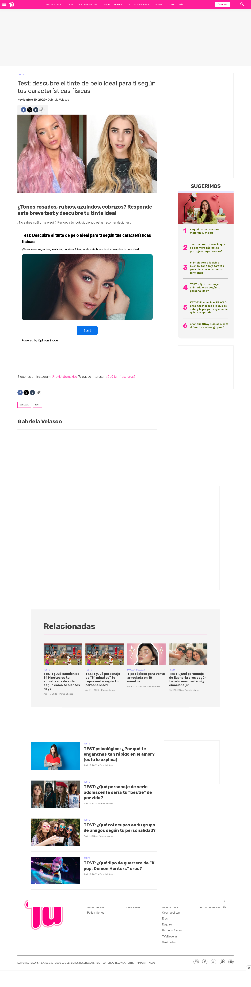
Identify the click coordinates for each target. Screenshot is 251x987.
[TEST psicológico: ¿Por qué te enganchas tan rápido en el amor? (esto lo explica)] (55, 756)
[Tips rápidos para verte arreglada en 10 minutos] (146, 654)
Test (70, 4)
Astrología (176, 4)
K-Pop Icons (53, 4)
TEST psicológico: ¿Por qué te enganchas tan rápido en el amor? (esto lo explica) (117, 754)
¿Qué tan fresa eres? (120, 377)
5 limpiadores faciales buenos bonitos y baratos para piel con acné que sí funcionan (207, 267)
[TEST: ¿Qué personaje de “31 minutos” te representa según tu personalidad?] (104, 654)
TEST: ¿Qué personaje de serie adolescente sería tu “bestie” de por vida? (120, 792)
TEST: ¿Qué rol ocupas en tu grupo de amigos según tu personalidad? (115, 830)
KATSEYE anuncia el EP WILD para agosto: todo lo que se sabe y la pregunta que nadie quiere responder (209, 307)
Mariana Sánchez (151, 686)
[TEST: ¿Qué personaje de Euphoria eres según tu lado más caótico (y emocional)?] (188, 654)
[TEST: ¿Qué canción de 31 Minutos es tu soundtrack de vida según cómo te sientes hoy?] (63, 654)
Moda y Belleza (138, 4)
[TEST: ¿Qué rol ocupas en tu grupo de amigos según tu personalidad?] (55, 832)
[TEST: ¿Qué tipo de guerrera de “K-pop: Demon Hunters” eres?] (55, 870)
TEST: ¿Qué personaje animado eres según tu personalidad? (205, 287)
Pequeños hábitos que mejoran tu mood (204, 231)
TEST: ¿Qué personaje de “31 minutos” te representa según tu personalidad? (102, 679)
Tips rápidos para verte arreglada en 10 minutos (146, 677)
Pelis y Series (113, 4)
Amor (158, 4)
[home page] (11, 4)
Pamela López (66, 694)
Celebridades (88, 4)
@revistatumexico (64, 377)
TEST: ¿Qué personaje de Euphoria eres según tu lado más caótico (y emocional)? (187, 679)
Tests (20, 74)
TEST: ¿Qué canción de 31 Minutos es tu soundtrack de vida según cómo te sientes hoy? (62, 681)
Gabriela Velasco (58, 99)
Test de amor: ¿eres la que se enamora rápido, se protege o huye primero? (207, 248)
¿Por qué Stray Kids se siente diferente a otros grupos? (209, 325)
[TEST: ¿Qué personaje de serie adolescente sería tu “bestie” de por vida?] (55, 794)
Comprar (222, 4)
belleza (24, 405)
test (37, 405)
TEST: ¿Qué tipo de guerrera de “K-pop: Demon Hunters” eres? (119, 865)
